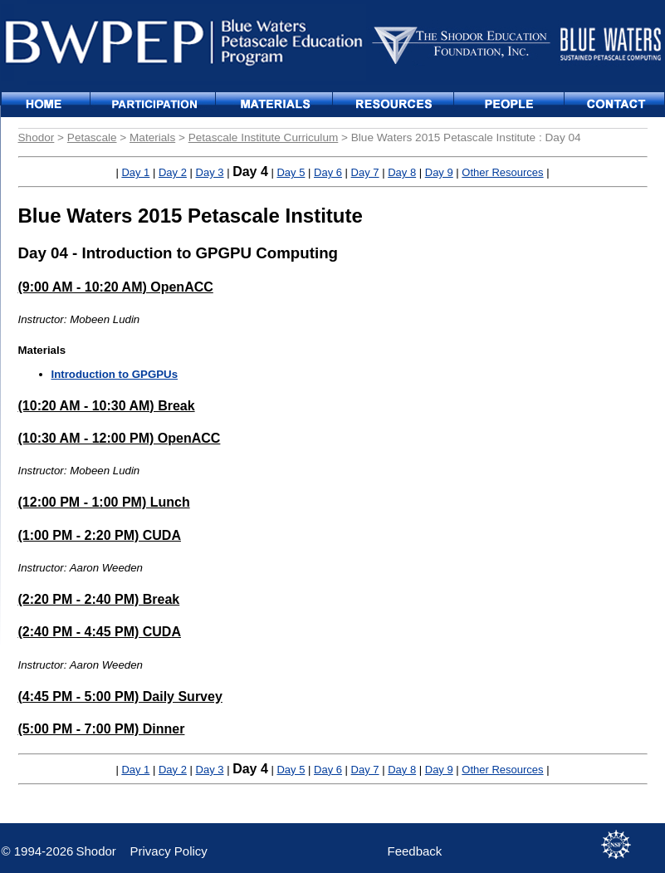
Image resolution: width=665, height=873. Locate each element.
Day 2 (173, 172)
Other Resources (502, 172)
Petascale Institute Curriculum (263, 137)
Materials (152, 137)
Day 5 (290, 172)
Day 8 (402, 172)
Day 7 (365, 172)
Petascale (92, 137)
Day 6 (328, 172)
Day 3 (210, 172)
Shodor (36, 137)
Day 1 (135, 172)
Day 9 (439, 172)
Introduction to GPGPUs (114, 374)
